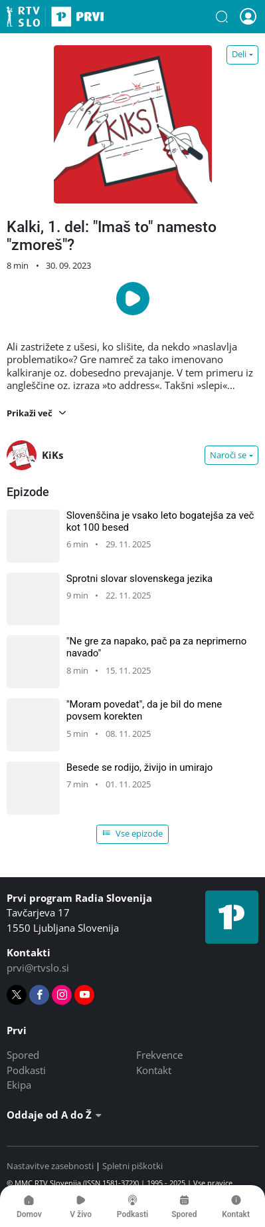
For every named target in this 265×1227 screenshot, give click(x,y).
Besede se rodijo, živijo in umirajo (139, 767)
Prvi (55, 17)
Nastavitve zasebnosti (50, 1166)
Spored (23, 1054)
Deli (239, 54)
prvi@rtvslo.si (38, 967)
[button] (221, 16)
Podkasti (26, 1070)
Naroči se (228, 455)
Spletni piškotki (132, 1166)
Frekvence (159, 1054)
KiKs (35, 455)
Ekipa (19, 1084)
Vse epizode (132, 833)
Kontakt (153, 1070)
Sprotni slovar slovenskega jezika (139, 579)
